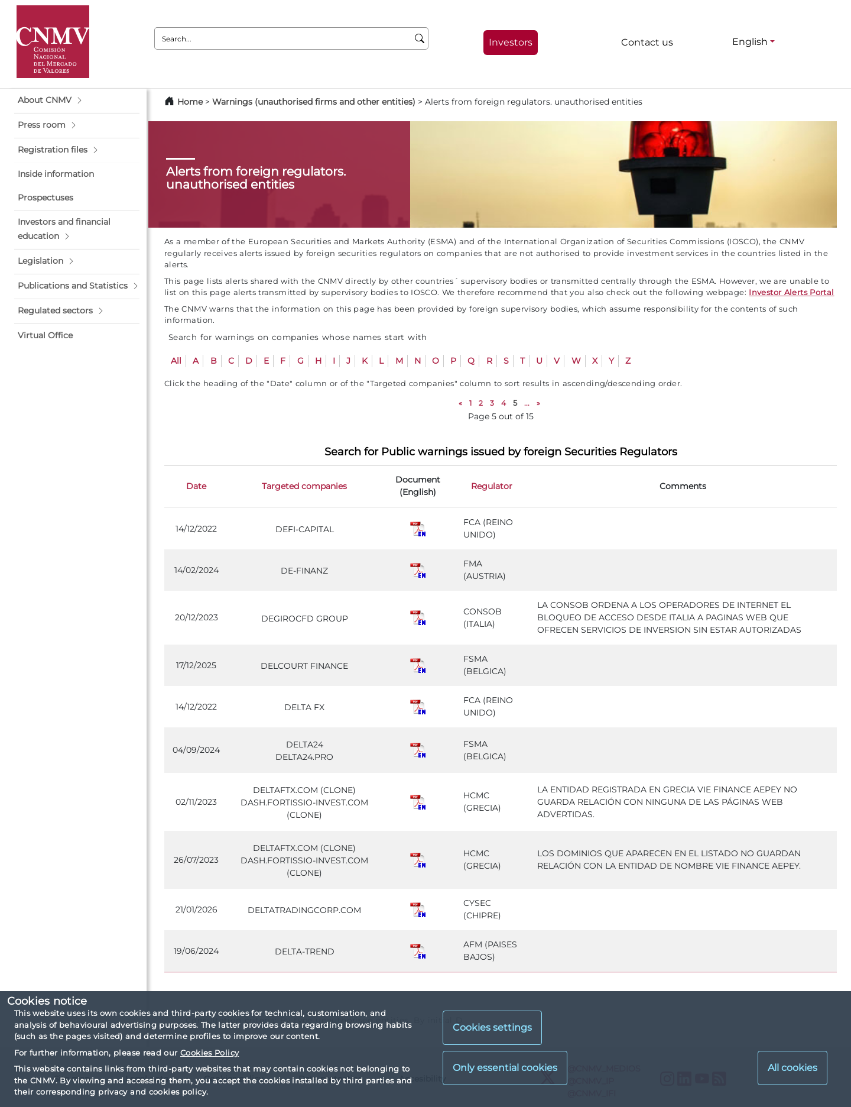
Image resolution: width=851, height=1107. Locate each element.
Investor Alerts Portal (791, 292)
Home (190, 101)
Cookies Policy (209, 1052)
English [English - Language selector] (750, 41)
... (527, 403)
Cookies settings (492, 1027)
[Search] (419, 38)
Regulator (491, 486)
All (176, 360)
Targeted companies (304, 486)
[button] (76, 100)
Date (196, 486)
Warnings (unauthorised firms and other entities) (313, 101)
